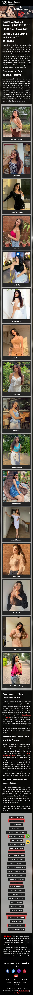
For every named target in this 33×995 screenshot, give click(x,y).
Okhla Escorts (16, 902)
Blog (24, 982)
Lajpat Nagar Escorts (16, 844)
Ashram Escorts (16, 921)
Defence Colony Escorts (16, 871)
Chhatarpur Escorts (16, 856)
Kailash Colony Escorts (16, 875)
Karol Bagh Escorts (16, 836)
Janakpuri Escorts (16, 906)
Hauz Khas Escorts (16, 887)
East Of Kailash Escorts (16, 867)
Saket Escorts (16, 840)
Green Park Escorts (16, 879)
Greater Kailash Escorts (16, 863)
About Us (16, 979)
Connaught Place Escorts (16, 832)
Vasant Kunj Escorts (16, 859)
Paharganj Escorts (16, 828)
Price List (17, 982)
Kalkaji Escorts (16, 883)
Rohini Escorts (16, 910)
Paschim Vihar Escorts (16, 898)
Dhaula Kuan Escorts (16, 894)
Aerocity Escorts (16, 817)
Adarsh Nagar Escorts (16, 925)
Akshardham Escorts (16, 929)
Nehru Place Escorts (16, 890)
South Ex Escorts (16, 848)
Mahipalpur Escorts (16, 821)
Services (24, 979)
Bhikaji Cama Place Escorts (16, 914)
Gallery (9, 982)
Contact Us (16, 985)
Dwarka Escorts (16, 825)
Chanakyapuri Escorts (16, 852)
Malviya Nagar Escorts (16, 918)
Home (8, 979)
